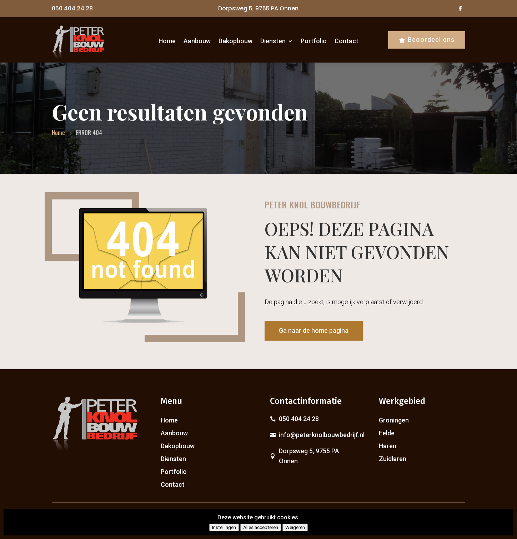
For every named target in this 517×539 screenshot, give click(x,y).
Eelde (387, 433)
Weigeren (295, 527)
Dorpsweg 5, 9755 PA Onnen (258, 8)
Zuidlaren (392, 459)
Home (167, 41)
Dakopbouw (235, 41)
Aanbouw (197, 41)
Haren (387, 446)
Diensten (273, 41)
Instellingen (224, 527)
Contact (346, 41)
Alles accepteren (260, 527)
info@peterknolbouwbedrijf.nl (322, 435)
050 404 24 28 (72, 8)
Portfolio (314, 41)
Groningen (394, 420)
